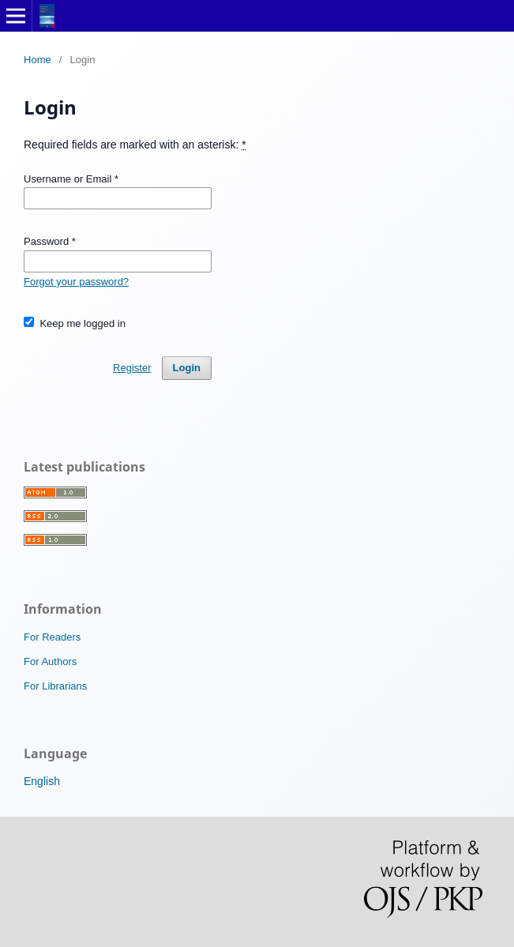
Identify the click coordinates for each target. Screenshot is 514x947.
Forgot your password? (76, 281)
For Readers (52, 637)
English (42, 781)
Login (187, 368)
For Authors (50, 661)
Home (37, 60)
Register (132, 368)
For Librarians (55, 686)
